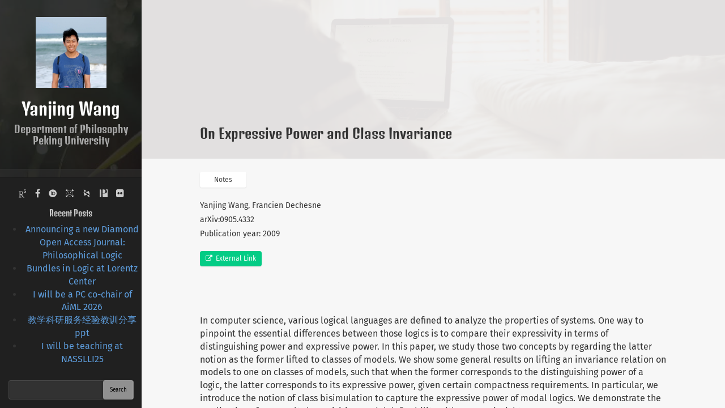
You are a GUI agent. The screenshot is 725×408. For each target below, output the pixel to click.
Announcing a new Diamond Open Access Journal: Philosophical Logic (82, 242)
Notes (223, 180)
